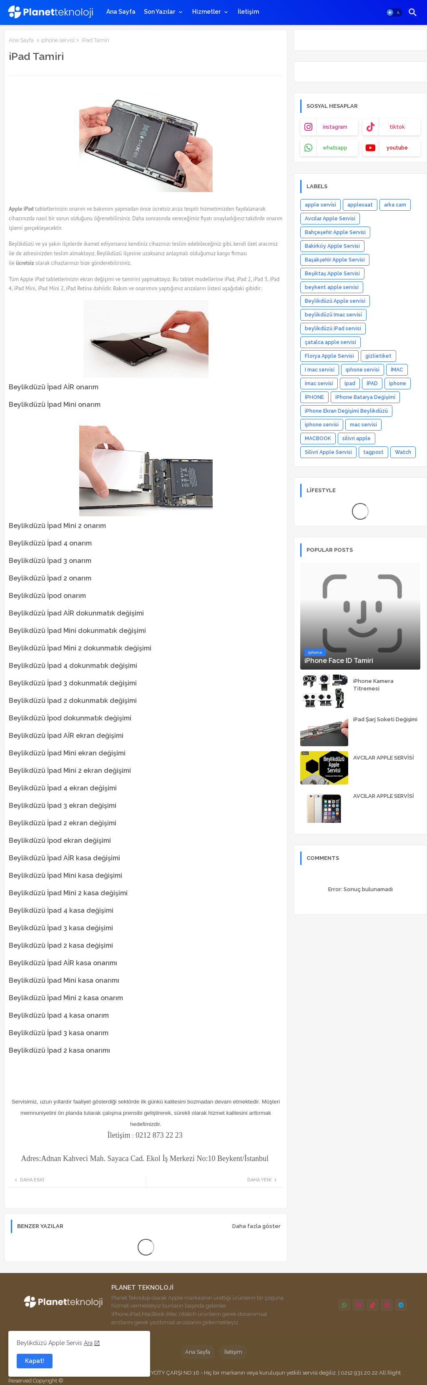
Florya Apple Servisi (329, 356)
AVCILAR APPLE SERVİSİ (383, 758)
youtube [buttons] (397, 148)
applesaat (360, 205)
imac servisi (319, 383)
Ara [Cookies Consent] (88, 1343)
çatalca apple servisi (330, 342)
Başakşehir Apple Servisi (335, 260)
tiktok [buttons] (397, 127)
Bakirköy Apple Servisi (332, 246)
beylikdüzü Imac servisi (333, 315)
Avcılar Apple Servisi (330, 219)
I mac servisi (319, 370)
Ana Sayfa (121, 11)
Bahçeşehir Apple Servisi (335, 232)
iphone (397, 383)
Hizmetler (206, 11)
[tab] (121, 11)
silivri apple (356, 438)
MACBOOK (318, 438)
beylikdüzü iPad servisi (333, 328)
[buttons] (344, 1304)
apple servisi (320, 205)
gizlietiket (378, 356)
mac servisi (363, 425)
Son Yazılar (159, 11)
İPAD (372, 383)
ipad (349, 383)
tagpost (373, 452)
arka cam (395, 205)
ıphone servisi (58, 40)
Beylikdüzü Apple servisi (335, 301)
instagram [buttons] (335, 127)
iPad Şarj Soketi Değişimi (385, 719)
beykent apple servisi (332, 287)
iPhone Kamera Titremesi (373, 685)
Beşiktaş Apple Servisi (332, 274)
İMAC (397, 370)
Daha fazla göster (256, 1226)
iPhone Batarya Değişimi (365, 397)
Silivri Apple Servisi (328, 452)
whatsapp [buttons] (335, 148)
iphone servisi (322, 425)
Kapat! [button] (34, 1361)
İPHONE (314, 397)
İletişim (248, 11)
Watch (403, 452)
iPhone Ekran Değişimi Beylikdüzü (346, 411)
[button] (394, 12)
